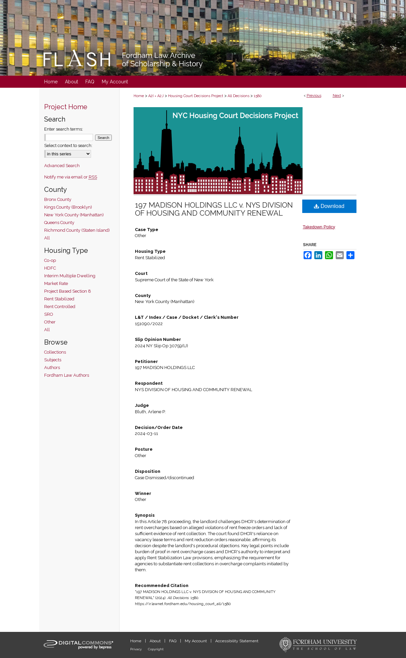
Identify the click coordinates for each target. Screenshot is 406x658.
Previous (314, 95)
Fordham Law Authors (66, 375)
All (47, 237)
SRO (48, 314)
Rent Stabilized (59, 298)
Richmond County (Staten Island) (77, 230)
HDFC (50, 268)
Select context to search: (68, 145)
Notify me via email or (70, 176)
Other (50, 321)
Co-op (50, 260)
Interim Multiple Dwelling (69, 275)
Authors (52, 367)
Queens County (59, 222)
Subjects (52, 359)
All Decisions (238, 96)
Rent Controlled (59, 306)
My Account (196, 641)
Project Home (65, 107)
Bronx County (57, 199)
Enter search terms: (63, 129)
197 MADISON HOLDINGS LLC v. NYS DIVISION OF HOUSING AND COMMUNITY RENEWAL (214, 209)
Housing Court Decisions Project (195, 96)
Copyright (156, 649)
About (156, 641)
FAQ (173, 641)
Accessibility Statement (236, 641)
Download (329, 206)
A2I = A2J (156, 96)
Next (337, 95)
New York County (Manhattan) (74, 214)
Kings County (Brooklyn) (68, 207)
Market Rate (56, 283)
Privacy (136, 649)
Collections (55, 352)
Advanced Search (62, 165)
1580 (257, 96)
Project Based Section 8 (67, 291)
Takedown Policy (319, 226)
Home (139, 96)
